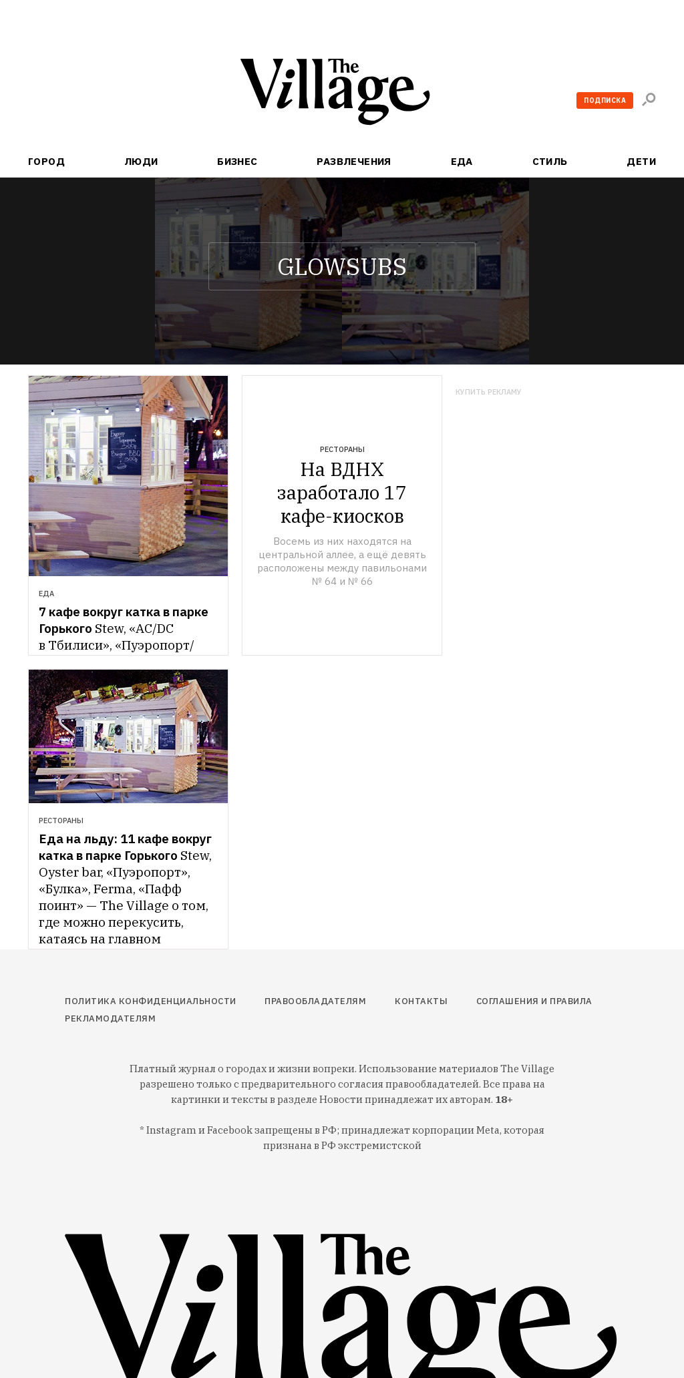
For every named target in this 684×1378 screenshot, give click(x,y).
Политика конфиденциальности (150, 1001)
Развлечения (354, 161)
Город (46, 161)
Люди (141, 161)
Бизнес (237, 161)
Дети (641, 161)
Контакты (421, 1001)
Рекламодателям (110, 1018)
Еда (462, 161)
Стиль (550, 161)
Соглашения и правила (534, 1001)
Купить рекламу (489, 392)
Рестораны (342, 449)
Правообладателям (315, 1001)
